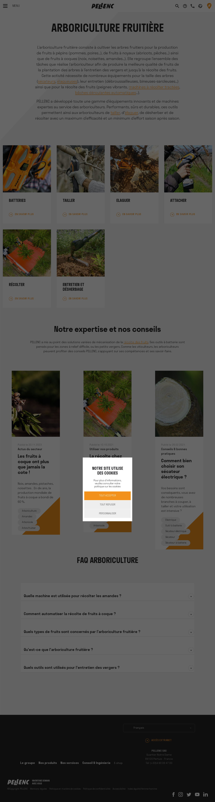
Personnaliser (107, 513)
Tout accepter (107, 495)
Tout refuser (107, 504)
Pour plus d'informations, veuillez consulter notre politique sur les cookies (107, 483)
